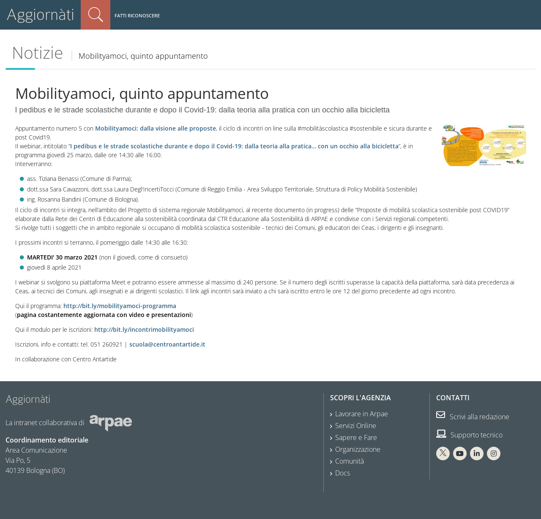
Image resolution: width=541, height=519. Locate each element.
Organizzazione (357, 449)
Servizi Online (355, 425)
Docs (342, 473)
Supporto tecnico (469, 435)
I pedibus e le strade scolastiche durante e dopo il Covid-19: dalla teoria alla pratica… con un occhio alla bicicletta (234, 146)
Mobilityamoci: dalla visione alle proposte (155, 128)
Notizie (37, 52)
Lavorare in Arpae (361, 413)
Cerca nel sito (95, 15)
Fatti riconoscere (137, 15)
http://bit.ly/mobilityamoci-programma (119, 306)
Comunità (349, 461)
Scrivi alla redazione (472, 416)
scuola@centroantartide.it (167, 344)
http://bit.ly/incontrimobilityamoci (144, 329)
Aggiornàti (40, 14)
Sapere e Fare (356, 437)
